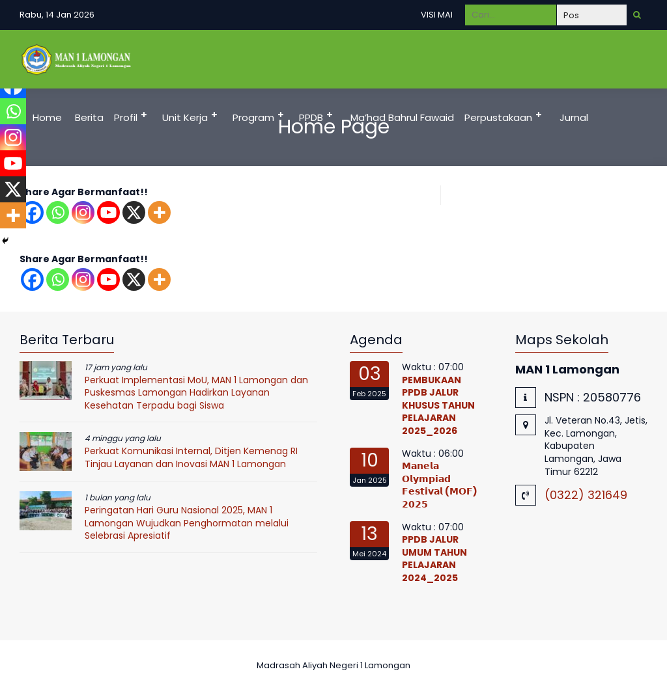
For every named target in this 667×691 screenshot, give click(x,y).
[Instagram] (83, 212)
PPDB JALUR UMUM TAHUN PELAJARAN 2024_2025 (434, 558)
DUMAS (151, 176)
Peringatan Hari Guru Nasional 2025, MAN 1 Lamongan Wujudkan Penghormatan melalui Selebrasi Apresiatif (187, 523)
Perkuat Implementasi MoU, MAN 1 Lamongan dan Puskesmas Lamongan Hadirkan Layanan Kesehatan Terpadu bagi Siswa (196, 392)
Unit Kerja (185, 117)
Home (47, 117)
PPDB (311, 117)
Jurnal (574, 117)
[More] (159, 212)
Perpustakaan (498, 117)
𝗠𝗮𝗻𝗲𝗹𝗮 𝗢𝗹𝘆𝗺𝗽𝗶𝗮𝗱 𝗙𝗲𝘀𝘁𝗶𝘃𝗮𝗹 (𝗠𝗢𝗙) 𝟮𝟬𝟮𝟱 (439, 485)
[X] (133, 212)
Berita (89, 117)
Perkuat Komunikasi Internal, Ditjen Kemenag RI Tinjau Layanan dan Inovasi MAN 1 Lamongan (191, 457)
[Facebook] (32, 279)
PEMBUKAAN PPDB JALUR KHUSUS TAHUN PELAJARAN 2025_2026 (438, 405)
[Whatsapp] (57, 212)
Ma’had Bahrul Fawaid (402, 117)
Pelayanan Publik (70, 176)
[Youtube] (108, 212)
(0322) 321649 (586, 495)
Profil (125, 117)
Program (253, 117)
